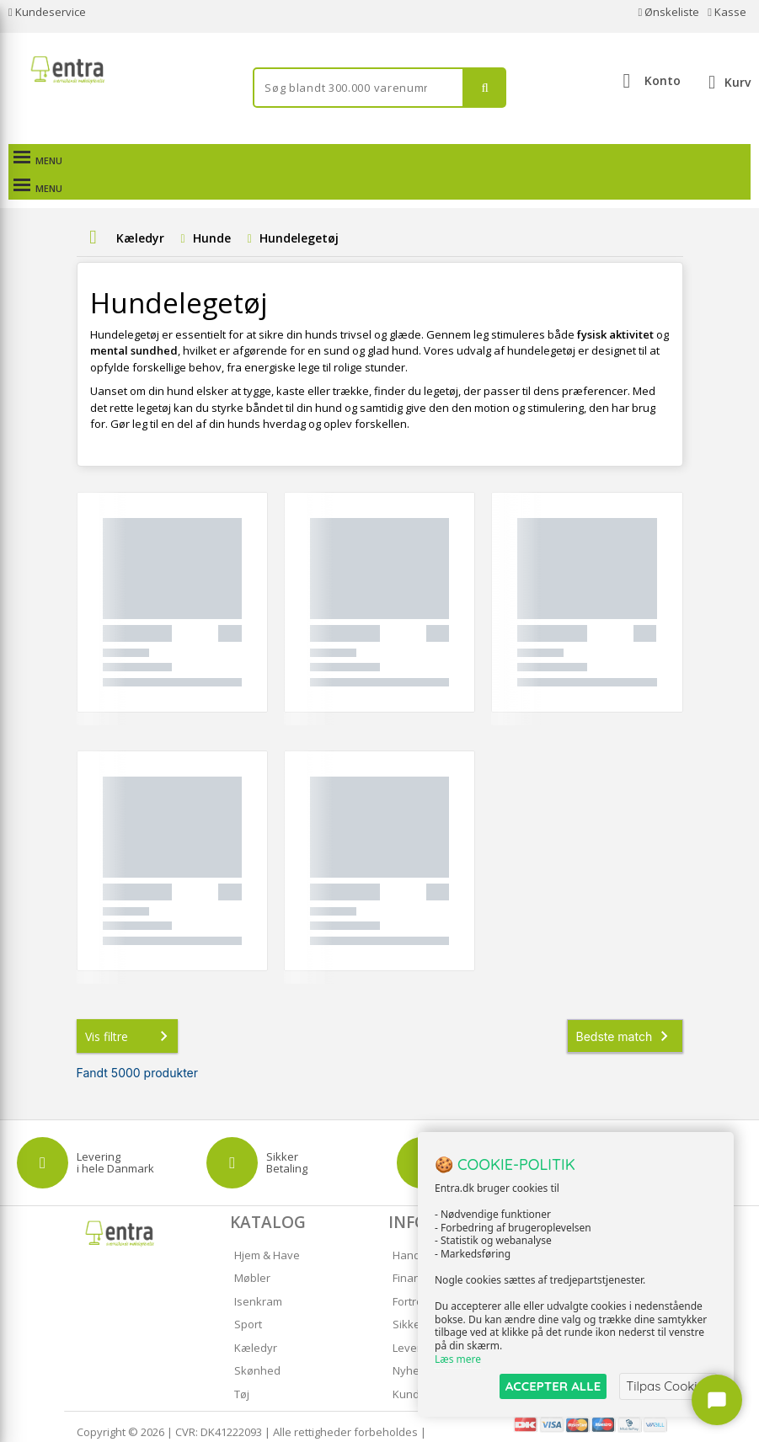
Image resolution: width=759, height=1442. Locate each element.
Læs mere (458, 1359)
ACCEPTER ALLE (553, 1386)
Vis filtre (129, 1008)
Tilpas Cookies (668, 1386)
